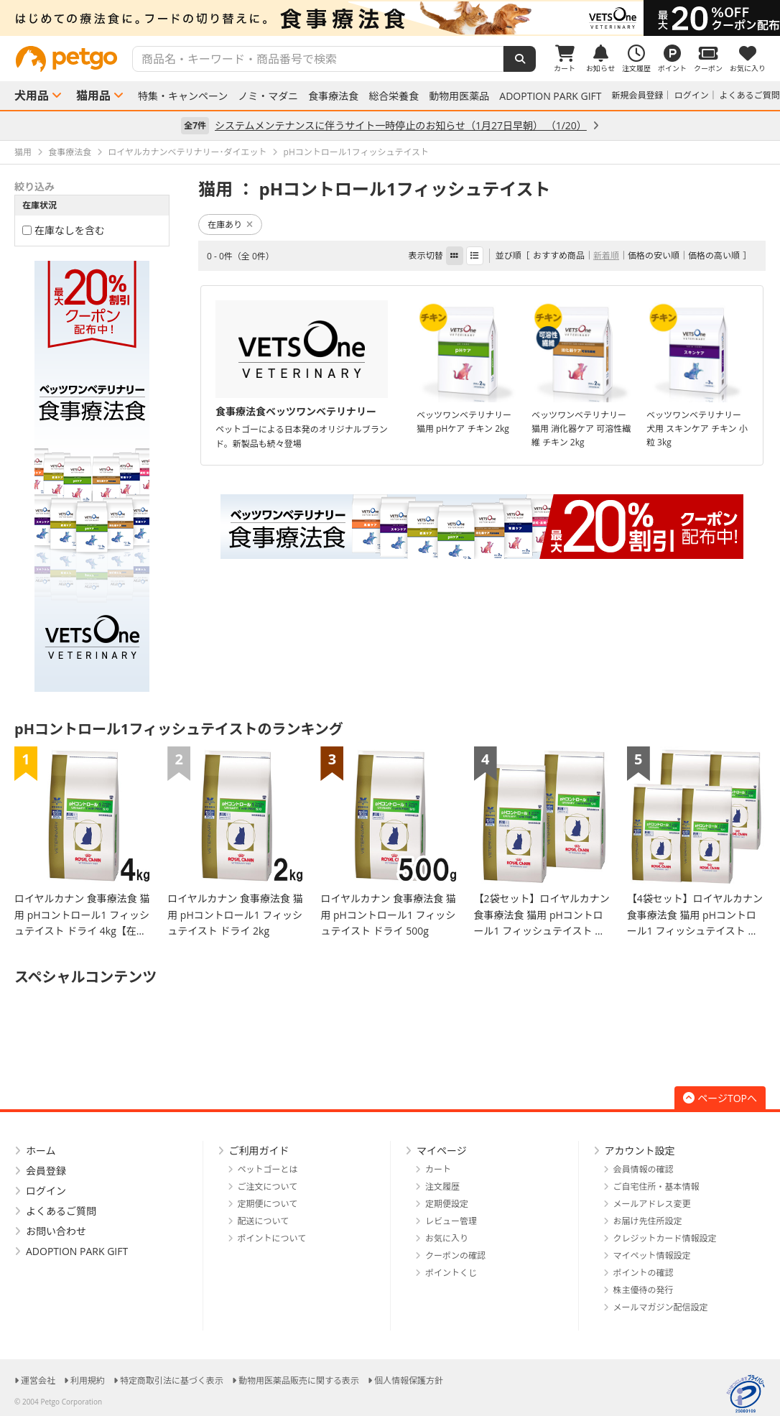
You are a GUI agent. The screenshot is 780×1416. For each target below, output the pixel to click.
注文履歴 (442, 1186)
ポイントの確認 (643, 1273)
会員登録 (46, 1170)
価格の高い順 (714, 255)
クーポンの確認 (455, 1255)
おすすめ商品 (559, 255)
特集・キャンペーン (183, 96)
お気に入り (446, 1238)
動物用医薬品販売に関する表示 (298, 1380)
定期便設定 (446, 1204)
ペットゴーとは (268, 1169)
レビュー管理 (451, 1221)
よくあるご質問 (750, 95)
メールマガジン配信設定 (660, 1307)
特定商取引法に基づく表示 (171, 1380)
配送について (263, 1221)
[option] (390, 18)
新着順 (606, 255)
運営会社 (38, 1380)
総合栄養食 (393, 96)
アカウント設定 (640, 1150)
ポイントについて (272, 1238)
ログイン (691, 95)
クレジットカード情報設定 (665, 1238)
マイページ (442, 1150)
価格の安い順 (653, 255)
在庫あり (230, 224)
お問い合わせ (56, 1231)
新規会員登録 (638, 95)
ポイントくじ (451, 1273)
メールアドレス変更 (652, 1204)
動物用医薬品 (459, 96)
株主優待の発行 (643, 1290)
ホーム (41, 1150)
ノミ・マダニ (268, 96)
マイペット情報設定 (652, 1255)
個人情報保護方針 (408, 1380)
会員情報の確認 (643, 1169)
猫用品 (93, 95)
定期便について (268, 1204)
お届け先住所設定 (647, 1221)
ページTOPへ (720, 1098)
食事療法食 (333, 96)
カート (438, 1169)
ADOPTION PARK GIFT (550, 96)
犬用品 (31, 95)
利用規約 (87, 1380)
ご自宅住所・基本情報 (656, 1186)
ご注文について (268, 1186)
